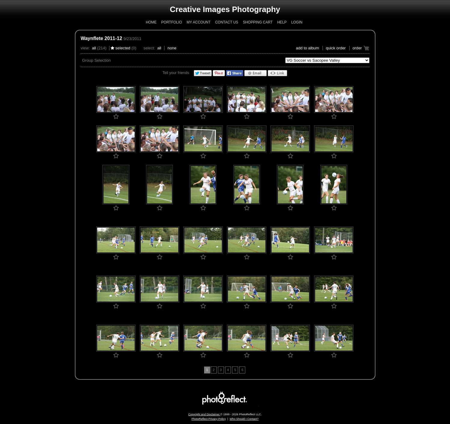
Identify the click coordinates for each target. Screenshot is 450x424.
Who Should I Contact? (244, 418)
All (94, 48)
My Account (199, 22)
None (171, 48)
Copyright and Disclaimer (204, 414)
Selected (122, 48)
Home (151, 22)
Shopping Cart (258, 22)
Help (281, 22)
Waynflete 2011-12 (101, 38)
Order (357, 48)
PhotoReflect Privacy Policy (208, 418)
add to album (307, 48)
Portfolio (171, 22)
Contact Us (226, 22)
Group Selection (96, 60)
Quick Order (336, 48)
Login (296, 22)
